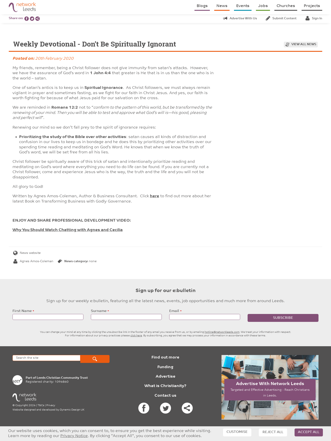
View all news (303, 44)
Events (242, 6)
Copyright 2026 (25, 405)
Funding (165, 367)
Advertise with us (240, 18)
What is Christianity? (165, 386)
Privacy (50, 405)
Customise (237, 432)
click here (136, 335)
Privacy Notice (74, 436)
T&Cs (41, 405)
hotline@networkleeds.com (222, 332)
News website (27, 253)
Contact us (165, 396)
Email (174, 311)
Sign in (313, 18)
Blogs (202, 6)
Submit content (281, 18)
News (221, 6)
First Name (22, 311)
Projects (312, 6)
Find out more (165, 357)
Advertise (165, 377)
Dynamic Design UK (72, 410)
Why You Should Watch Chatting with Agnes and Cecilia (68, 230)
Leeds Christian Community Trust (62, 378)
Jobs (263, 6)
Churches (286, 6)
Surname (98, 311)
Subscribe (283, 318)
